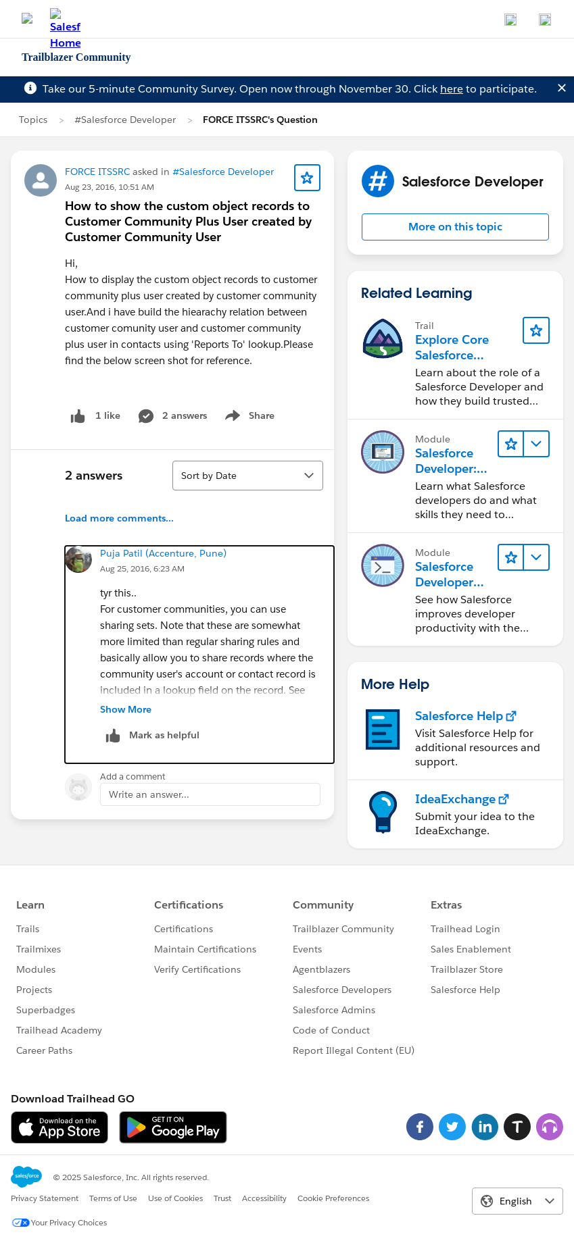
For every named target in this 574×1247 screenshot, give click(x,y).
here (451, 89)
